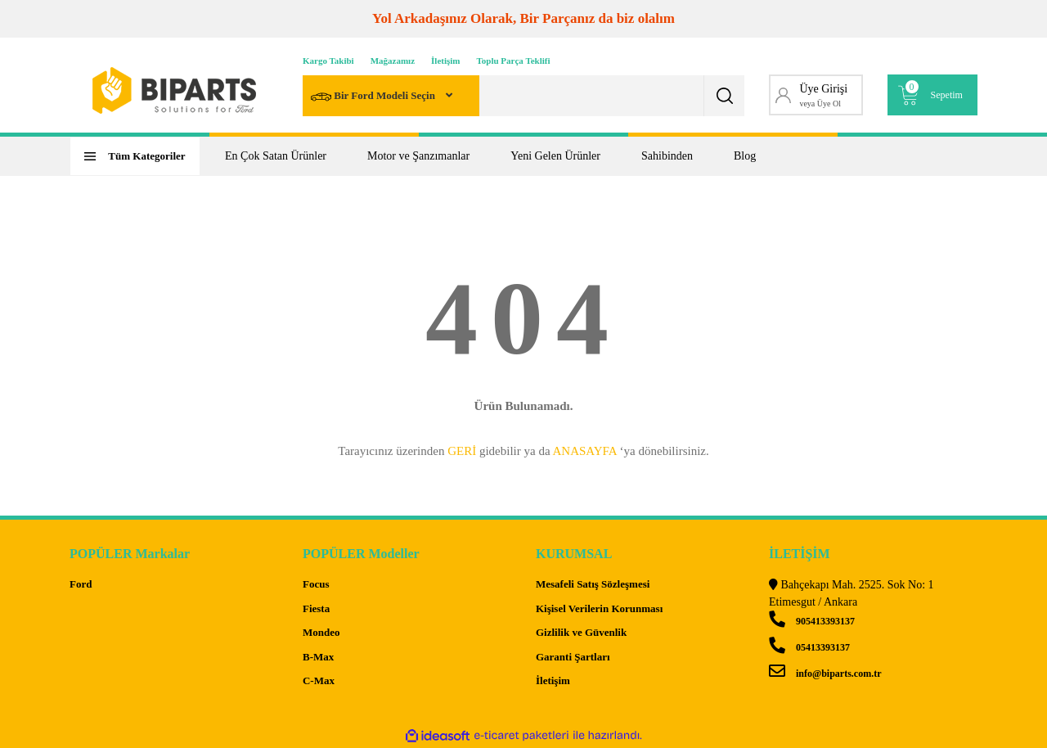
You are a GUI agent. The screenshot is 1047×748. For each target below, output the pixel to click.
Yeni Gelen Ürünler (555, 156)
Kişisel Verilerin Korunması (599, 608)
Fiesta (316, 608)
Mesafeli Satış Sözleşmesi (592, 584)
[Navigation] (135, 156)
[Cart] (932, 94)
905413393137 (812, 621)
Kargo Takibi (328, 60)
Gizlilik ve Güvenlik (581, 632)
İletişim (445, 60)
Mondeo (321, 632)
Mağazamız (393, 60)
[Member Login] (816, 95)
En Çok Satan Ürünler (275, 156)
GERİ (461, 450)
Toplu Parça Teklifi (513, 60)
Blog (745, 156)
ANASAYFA (584, 450)
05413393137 (809, 647)
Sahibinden (667, 156)
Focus (316, 584)
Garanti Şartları (573, 657)
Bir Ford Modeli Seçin (374, 97)
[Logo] (174, 90)
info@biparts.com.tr (825, 673)
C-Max (319, 680)
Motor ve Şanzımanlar (418, 156)
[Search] (523, 95)
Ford (81, 584)
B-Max (318, 657)
